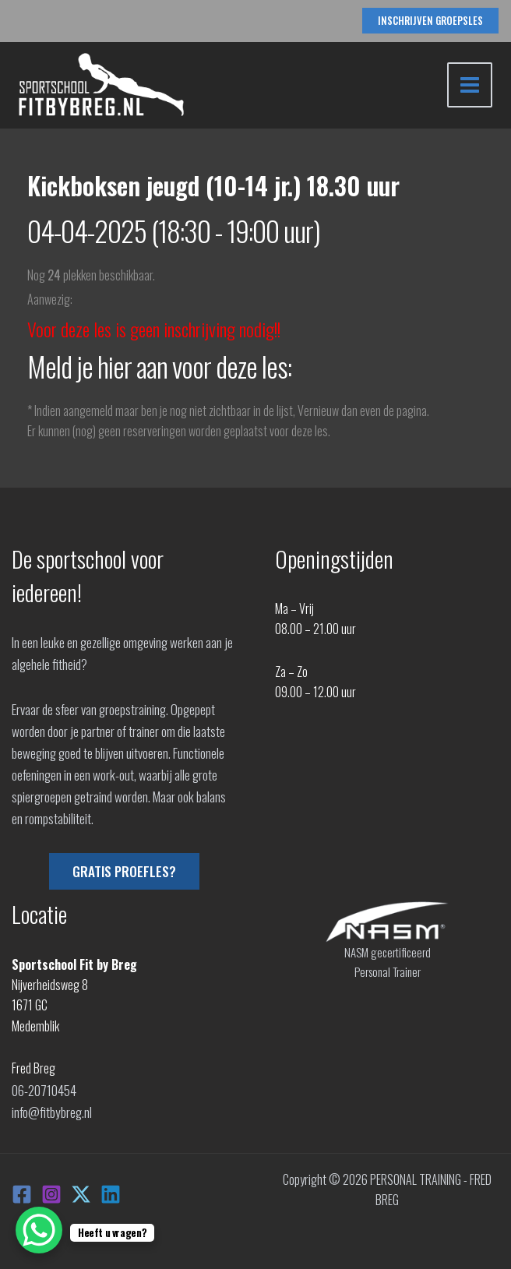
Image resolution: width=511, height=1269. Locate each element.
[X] (81, 1190)
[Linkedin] (110, 1190)
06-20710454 (44, 1089)
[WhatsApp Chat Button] (39, 1230)
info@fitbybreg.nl (51, 1109)
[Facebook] (22, 1190)
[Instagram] (51, 1190)
